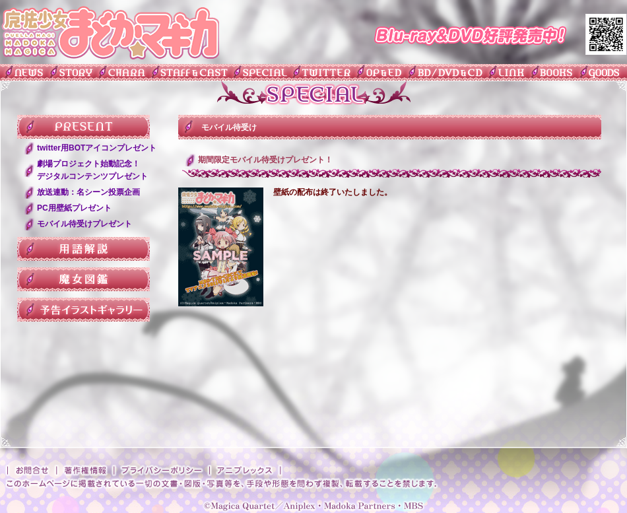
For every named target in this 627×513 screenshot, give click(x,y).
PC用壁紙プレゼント (74, 208)
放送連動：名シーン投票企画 (88, 192)
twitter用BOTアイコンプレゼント (96, 148)
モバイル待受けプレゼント (84, 223)
